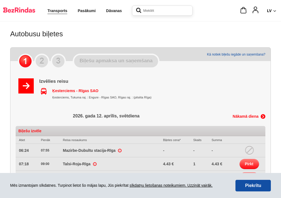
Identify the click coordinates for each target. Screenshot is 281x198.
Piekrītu (253, 185)
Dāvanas (114, 11)
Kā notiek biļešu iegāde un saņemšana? (236, 54)
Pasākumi (86, 11)
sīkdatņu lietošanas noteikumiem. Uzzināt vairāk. (171, 185)
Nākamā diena (245, 116)
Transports (57, 11)
